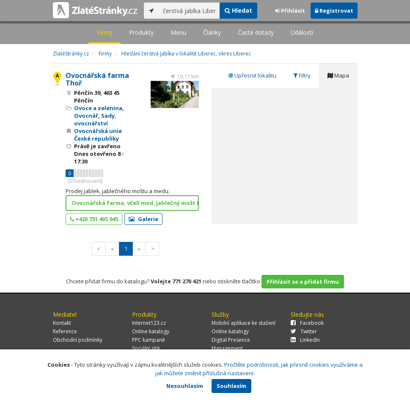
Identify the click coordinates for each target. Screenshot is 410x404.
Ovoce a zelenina (98, 108)
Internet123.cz (149, 323)
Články (212, 32)
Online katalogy (150, 331)
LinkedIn (305, 339)
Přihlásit (290, 10)
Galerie (143, 219)
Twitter (304, 331)
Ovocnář (86, 115)
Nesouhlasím (184, 386)
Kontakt (62, 323)
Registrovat (334, 10)
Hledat (238, 10)
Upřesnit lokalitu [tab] (252, 75)
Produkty (141, 32)
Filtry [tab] (302, 75)
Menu (178, 32)
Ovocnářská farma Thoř (97, 79)
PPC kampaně (148, 339)
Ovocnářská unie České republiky (98, 134)
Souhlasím (231, 386)
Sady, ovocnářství (95, 119)
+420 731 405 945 (94, 219)
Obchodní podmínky (77, 339)
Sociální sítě (146, 348)
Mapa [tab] (338, 75)
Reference (65, 331)
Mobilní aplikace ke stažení (243, 323)
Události (302, 32)
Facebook (307, 323)
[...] (189, 11)
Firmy (104, 32)
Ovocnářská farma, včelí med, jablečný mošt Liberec (135, 203)
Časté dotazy (256, 32)
